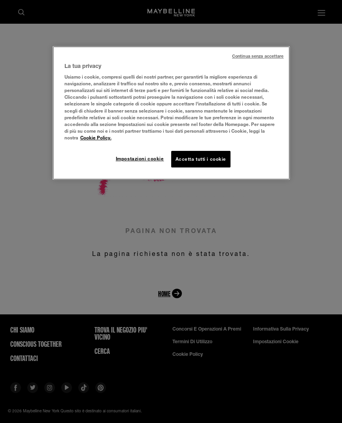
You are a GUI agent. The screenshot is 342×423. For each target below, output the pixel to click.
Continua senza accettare (258, 56)
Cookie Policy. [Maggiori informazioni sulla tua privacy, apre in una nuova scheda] (95, 137)
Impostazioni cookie (140, 158)
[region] (171, 113)
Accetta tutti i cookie (201, 159)
